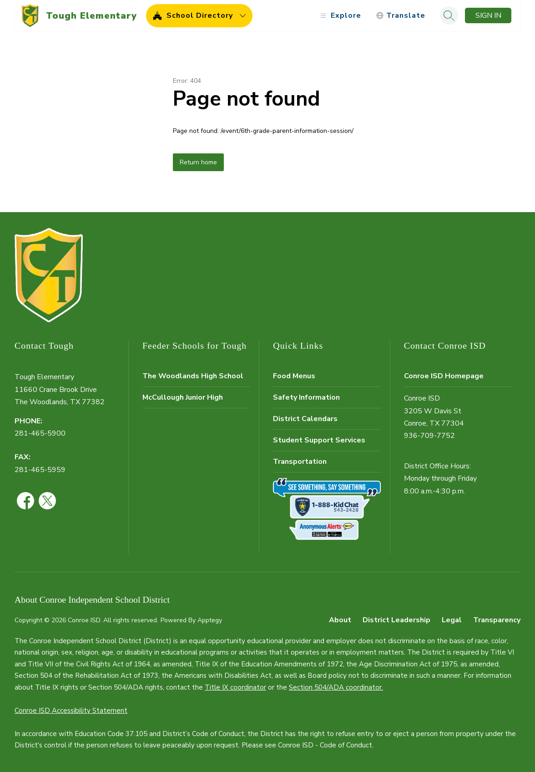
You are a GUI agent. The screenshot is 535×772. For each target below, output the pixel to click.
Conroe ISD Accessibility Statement (71, 710)
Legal (452, 620)
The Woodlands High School (192, 376)
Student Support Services (319, 440)
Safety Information (306, 397)
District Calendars (305, 419)
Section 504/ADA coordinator (335, 687)
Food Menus (294, 376)
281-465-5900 (40, 433)
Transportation (300, 462)
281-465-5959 (40, 470)
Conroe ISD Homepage (444, 376)
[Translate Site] (400, 15)
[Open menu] (339, 15)
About (340, 620)
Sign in (488, 15)
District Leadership (396, 620)
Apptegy (209, 620)
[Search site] (449, 15)
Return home (198, 162)
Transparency (496, 620)
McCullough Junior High (182, 397)
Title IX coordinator (235, 687)
